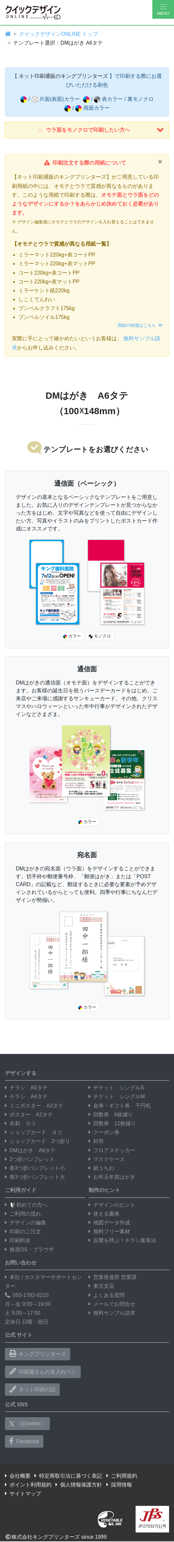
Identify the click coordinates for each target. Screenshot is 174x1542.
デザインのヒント (112, 1205)
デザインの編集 (25, 1222)
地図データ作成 (109, 1222)
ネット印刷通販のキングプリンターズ (63, 76)
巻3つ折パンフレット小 (35, 1168)
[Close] (160, 162)
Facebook (24, 1441)
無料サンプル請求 (112, 1313)
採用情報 (119, 1484)
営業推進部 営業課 (113, 1277)
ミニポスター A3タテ (34, 1105)
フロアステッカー (112, 1150)
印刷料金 (18, 1240)
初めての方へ (26, 1205)
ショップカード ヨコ (33, 1132)
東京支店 (101, 1286)
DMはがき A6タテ (30, 1150)
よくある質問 (107, 1295)
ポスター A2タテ (29, 1114)
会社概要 (18, 1476)
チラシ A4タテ (26, 1096)
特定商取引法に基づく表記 (68, 1476)
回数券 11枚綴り (112, 1123)
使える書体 (104, 1214)
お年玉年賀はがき (112, 1177)
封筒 (96, 1141)
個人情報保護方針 (78, 1484)
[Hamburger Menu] (163, 9)
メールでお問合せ (112, 1304)
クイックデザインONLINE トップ (58, 34)
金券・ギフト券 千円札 (120, 1105)
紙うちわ (101, 1168)
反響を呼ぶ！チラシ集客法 (122, 1240)
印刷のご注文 (23, 1231)
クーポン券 (104, 1132)
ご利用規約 (121, 1476)
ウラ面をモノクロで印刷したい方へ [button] (100, 130)
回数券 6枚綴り (111, 1114)
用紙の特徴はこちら (140, 325)
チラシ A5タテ (26, 1087)
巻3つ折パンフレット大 (35, 1177)
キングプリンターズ (37, 1354)
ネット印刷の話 (32, 1389)
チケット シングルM (117, 1096)
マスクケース (107, 1159)
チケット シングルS (116, 1087)
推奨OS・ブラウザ (29, 1249)
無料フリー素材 (109, 1231)
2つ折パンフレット (29, 1159)
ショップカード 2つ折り (37, 1141)
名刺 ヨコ (20, 1123)
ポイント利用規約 (28, 1484)
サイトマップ (23, 1493)
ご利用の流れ (23, 1214)
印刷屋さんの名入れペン (42, 1371)
